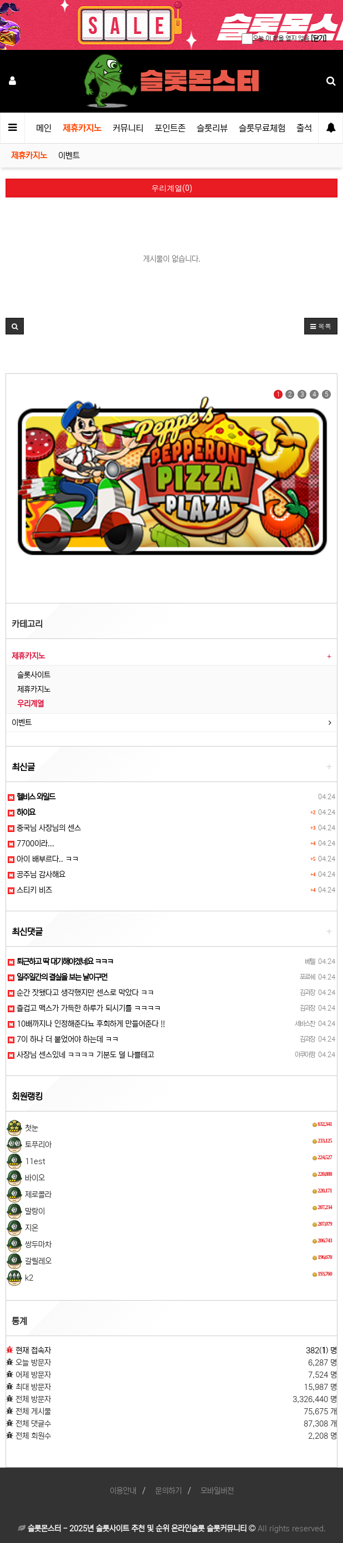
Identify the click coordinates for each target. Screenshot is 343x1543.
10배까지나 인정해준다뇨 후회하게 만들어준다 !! (86, 1023)
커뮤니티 (128, 128)
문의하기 (168, 1490)
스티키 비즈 (30, 890)
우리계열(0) (171, 188)
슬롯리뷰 (212, 128)
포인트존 (170, 128)
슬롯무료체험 (262, 128)
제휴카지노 (82, 128)
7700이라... (31, 843)
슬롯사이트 (33, 675)
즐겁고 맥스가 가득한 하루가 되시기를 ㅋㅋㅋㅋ (84, 1008)
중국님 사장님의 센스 (44, 828)
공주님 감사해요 (36, 874)
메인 (44, 128)
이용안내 (123, 1490)
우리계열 (30, 703)
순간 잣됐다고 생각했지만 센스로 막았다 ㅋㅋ (81, 992)
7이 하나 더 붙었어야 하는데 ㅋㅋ (63, 1039)
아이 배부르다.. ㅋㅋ (43, 859)
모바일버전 (217, 1490)
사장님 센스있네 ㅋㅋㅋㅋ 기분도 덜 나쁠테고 (81, 1054)
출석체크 (311, 128)
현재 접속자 (33, 1350)
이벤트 (69, 155)
